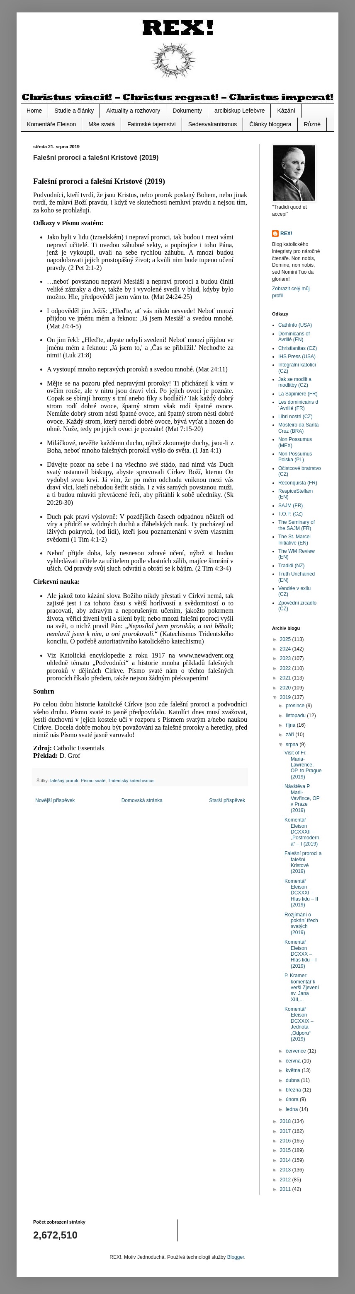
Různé (312, 124)
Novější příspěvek (55, 800)
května (294, 1070)
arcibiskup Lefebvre (239, 110)
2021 (286, 678)
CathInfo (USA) (295, 325)
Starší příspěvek (227, 800)
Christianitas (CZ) (297, 348)
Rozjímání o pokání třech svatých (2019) (301, 923)
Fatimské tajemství (151, 124)
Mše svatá (101, 124)
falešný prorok (64, 780)
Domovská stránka (142, 800)
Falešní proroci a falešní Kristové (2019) (302, 862)
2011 (286, 1189)
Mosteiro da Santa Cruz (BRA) (298, 428)
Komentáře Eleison (51, 124)
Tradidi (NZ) (291, 566)
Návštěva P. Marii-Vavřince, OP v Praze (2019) (302, 798)
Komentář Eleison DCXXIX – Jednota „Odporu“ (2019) (299, 1024)
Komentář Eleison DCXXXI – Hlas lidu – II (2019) (301, 893)
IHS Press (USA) (297, 356)
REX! (286, 233)
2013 (286, 1170)
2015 (286, 1150)
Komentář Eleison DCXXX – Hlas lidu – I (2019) (300, 954)
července (296, 1051)
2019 (286, 697)
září (290, 734)
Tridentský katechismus (131, 780)
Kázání (286, 110)
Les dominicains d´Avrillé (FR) (298, 405)
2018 (286, 1121)
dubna (293, 1080)
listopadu (296, 715)
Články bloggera (270, 124)
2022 (286, 668)
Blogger (235, 1257)
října (291, 725)
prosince (296, 705)
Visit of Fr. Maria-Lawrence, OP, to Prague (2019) (303, 765)
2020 (286, 688)
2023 (286, 658)
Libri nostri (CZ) (295, 416)
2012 (286, 1180)
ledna (292, 1109)
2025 (286, 639)
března (294, 1090)
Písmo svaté (93, 780)
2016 (286, 1141)
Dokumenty (187, 110)
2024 (286, 649)
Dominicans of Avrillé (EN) (294, 336)
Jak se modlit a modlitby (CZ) (294, 382)
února (293, 1099)
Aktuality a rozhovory (133, 110)
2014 (286, 1160)
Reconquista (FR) (297, 483)
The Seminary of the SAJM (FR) (296, 525)
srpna (292, 744)
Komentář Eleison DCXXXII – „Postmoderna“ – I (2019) (301, 832)
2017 (286, 1131)
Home (34, 110)
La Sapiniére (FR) (298, 394)
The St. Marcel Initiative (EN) (294, 539)
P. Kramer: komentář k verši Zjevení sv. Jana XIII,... (301, 987)
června (294, 1061)
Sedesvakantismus (212, 124)
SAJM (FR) (290, 505)
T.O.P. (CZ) (290, 514)
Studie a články (74, 110)
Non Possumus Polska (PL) (295, 457)
